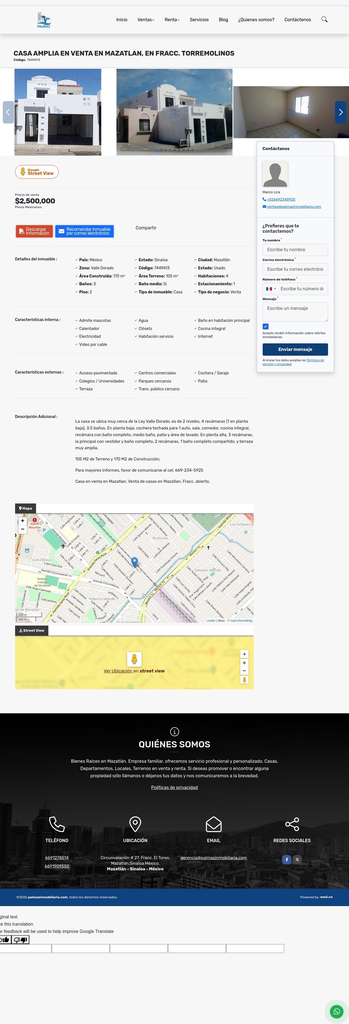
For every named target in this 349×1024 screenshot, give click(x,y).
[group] (58, 112)
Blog (223, 19)
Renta (171, 19)
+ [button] (22, 521)
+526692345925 (281, 199)
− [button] (22, 530)
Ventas (144, 19)
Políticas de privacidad (174, 787)
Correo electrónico (279, 259)
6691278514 (57, 857)
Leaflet (210, 620)
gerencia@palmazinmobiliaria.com (214, 857)
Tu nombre (272, 240)
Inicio (121, 19)
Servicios (199, 19)
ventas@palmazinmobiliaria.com (294, 207)
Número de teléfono (280, 279)
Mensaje (270, 298)
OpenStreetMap (241, 620)
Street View (37, 171)
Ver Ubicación (118, 671)
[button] (157, 150)
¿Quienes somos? (256, 19)
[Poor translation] (20, 939)
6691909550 (57, 866)
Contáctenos (297, 19)
